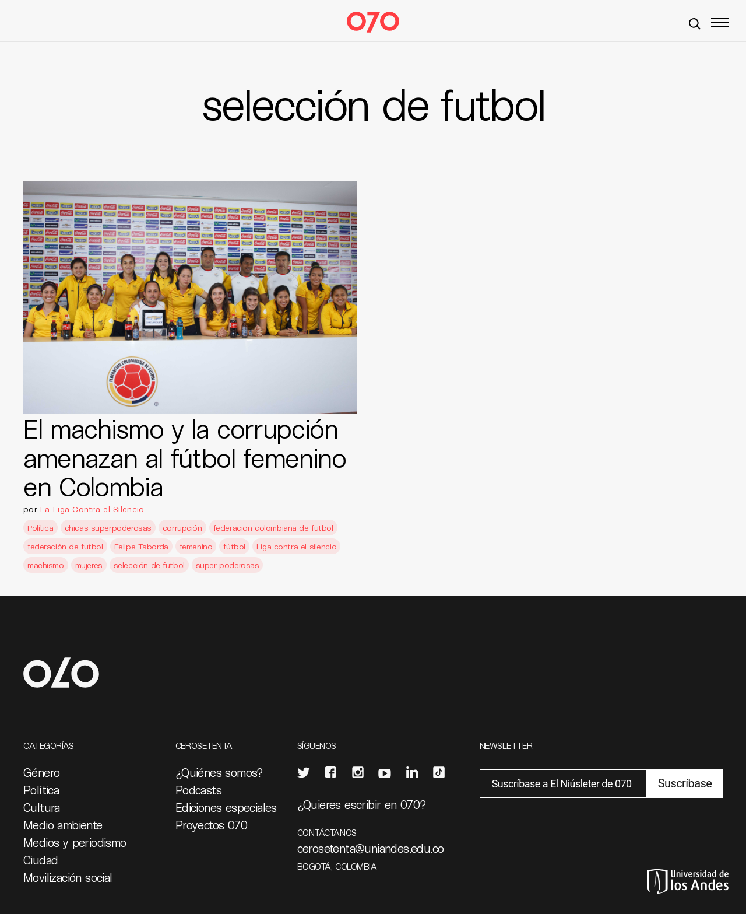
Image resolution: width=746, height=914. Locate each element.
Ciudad (40, 860)
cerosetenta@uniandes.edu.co (370, 848)
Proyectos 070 (211, 825)
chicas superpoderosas (108, 528)
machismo (45, 565)
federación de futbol (65, 546)
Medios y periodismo (74, 842)
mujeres (89, 565)
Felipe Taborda (141, 546)
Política (40, 528)
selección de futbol (149, 565)
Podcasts (198, 790)
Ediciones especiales (226, 807)
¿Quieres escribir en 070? (362, 804)
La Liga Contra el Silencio (92, 509)
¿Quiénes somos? (219, 772)
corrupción (182, 528)
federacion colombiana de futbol (273, 528)
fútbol (234, 546)
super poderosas (227, 565)
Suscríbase (685, 783)
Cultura (41, 807)
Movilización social (67, 877)
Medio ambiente (63, 825)
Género (41, 772)
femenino (196, 546)
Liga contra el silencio (296, 546)
